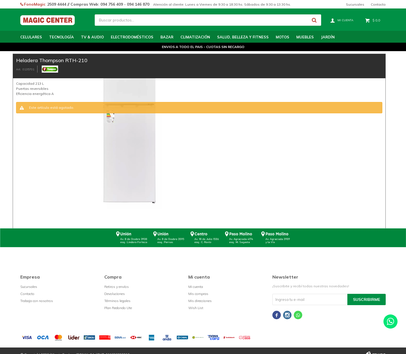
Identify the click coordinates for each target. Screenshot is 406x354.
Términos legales (117, 301)
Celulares (31, 37)
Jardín (328, 37)
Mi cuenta (195, 286)
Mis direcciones (200, 301)
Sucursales (355, 4)
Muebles (305, 37)
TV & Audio (92, 37)
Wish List (195, 308)
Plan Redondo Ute (118, 308)
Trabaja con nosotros (36, 301)
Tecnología (61, 37)
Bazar (166, 37)
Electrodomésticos (132, 37)
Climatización (195, 37)
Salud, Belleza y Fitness (243, 37)
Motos (282, 37)
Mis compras (198, 294)
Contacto (378, 4)
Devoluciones (114, 294)
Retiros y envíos (116, 286)
